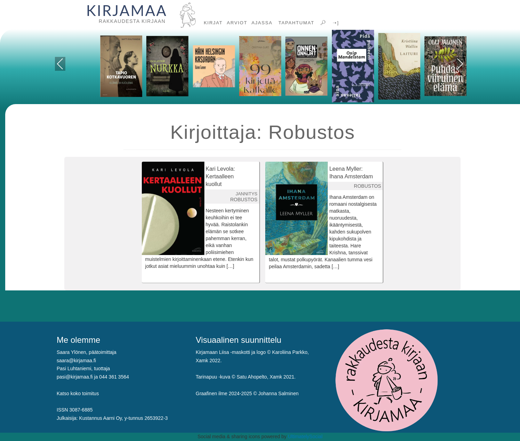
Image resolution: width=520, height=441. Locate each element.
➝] (335, 22)
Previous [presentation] (60, 65)
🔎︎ (322, 22)
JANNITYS (247, 193)
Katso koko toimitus (78, 393)
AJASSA (262, 22)
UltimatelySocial (305, 436)
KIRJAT (213, 22)
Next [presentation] (460, 64)
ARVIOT (237, 22)
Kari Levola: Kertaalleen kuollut (220, 176)
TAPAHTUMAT (295, 22)
